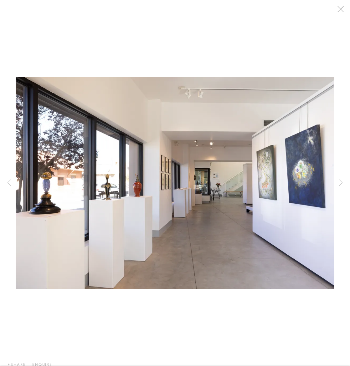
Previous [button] (9, 183)
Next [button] (341, 183)
